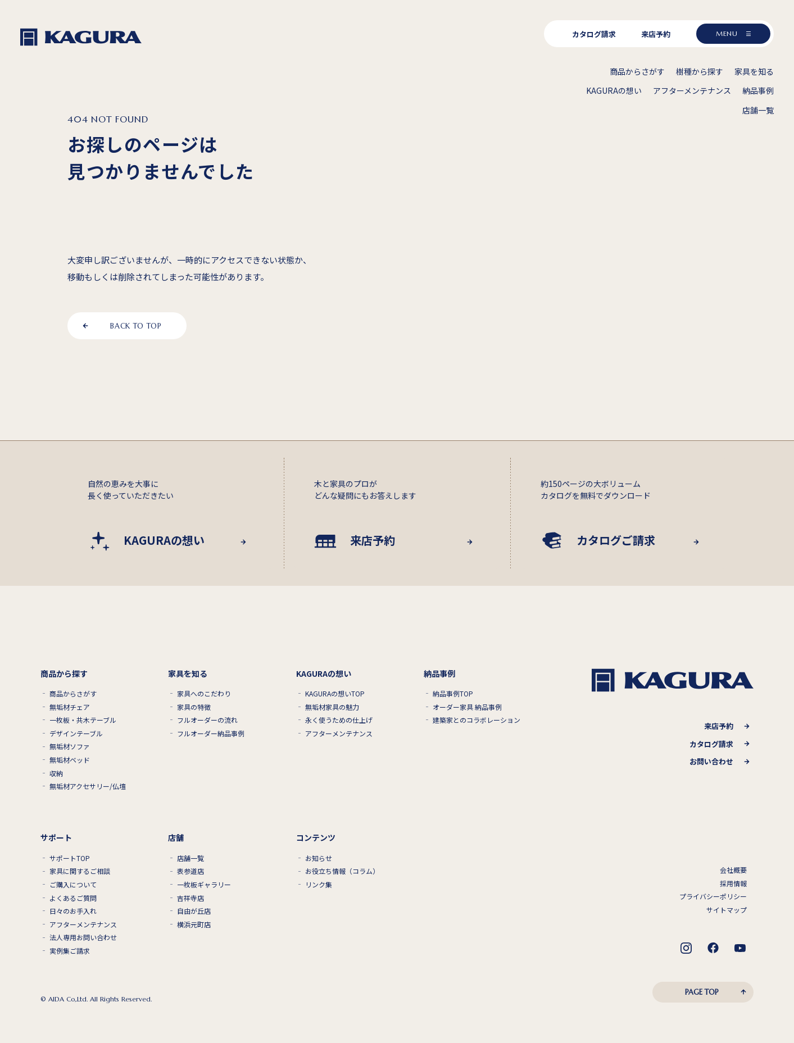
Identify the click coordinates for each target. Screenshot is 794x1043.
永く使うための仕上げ (339, 720)
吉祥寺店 (190, 898)
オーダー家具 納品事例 (467, 707)
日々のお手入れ (73, 911)
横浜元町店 (194, 924)
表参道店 (190, 871)
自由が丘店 (194, 911)
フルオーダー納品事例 (210, 733)
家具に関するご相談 (79, 871)
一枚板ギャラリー (204, 884)
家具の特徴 (194, 707)
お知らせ (318, 858)
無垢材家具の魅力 (332, 707)
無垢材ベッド (69, 759)
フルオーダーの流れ (207, 720)
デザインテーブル (76, 733)
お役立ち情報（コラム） (342, 871)
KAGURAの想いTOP (335, 693)
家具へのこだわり (204, 693)
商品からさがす (73, 693)
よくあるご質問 (73, 898)
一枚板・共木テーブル (82, 720)
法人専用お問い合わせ (83, 937)
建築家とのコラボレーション (476, 720)
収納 (56, 773)
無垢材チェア (69, 707)
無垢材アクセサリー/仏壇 (87, 786)
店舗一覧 (190, 858)
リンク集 (318, 884)
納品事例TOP (453, 693)
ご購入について (73, 884)
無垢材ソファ (69, 746)
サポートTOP (69, 858)
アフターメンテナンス (339, 733)
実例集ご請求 (69, 950)
